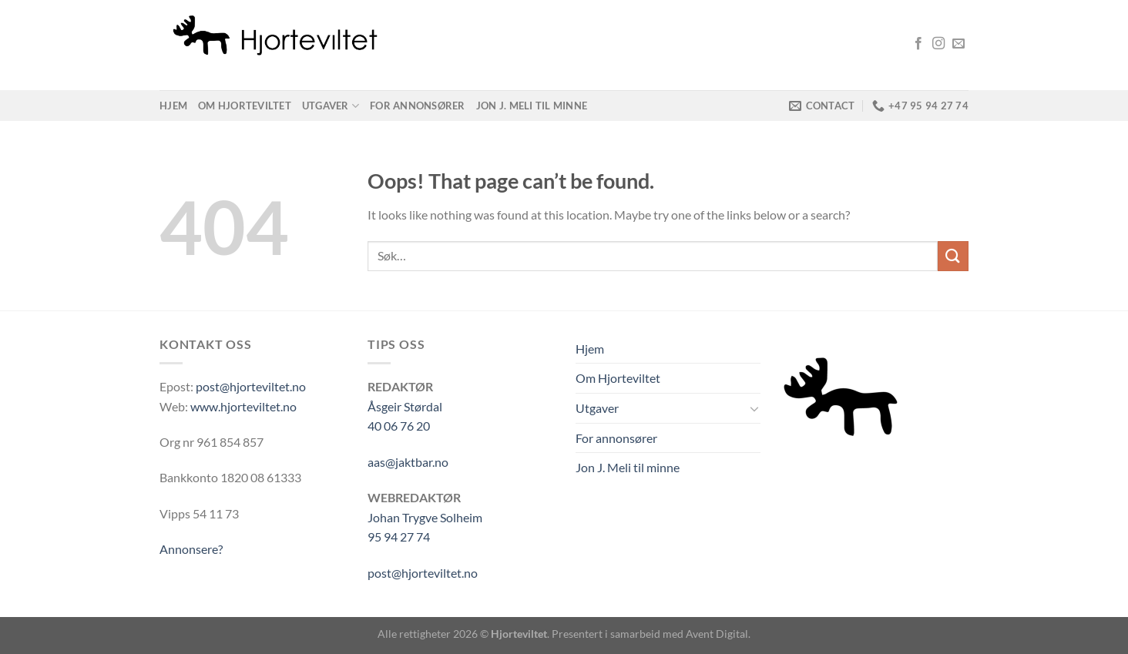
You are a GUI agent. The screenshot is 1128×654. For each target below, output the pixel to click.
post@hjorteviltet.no (251, 386)
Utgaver (330, 106)
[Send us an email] (958, 44)
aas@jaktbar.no (408, 461)
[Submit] (953, 256)
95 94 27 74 (399, 536)
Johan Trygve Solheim (425, 517)
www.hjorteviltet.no (243, 406)
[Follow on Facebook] (918, 44)
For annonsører (417, 105)
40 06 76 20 (399, 425)
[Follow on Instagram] (938, 44)
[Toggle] (754, 408)
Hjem (173, 105)
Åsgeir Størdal (405, 406)
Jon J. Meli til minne (531, 105)
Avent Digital (717, 633)
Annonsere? (191, 549)
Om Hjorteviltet (244, 105)
